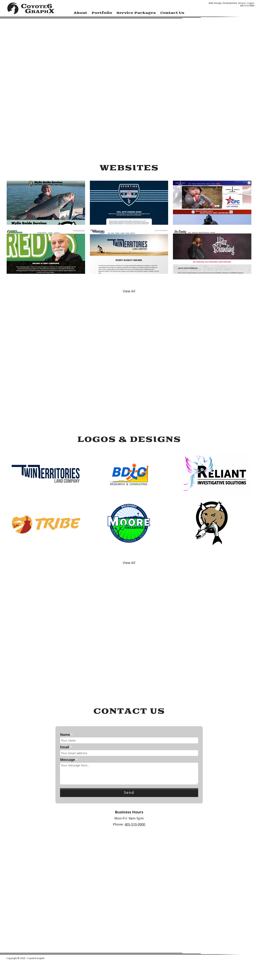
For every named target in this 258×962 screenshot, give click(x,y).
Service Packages (136, 13)
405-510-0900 (134, 824)
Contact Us (172, 13)
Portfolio (102, 13)
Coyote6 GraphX (31, 9)
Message (69, 760)
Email (66, 747)
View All (129, 291)
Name (66, 735)
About (80, 13)
